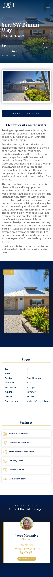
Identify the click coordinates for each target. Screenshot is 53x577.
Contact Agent (27, 559)
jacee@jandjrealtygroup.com (27, 548)
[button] (6, 272)
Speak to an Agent (22, 113)
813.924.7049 (26, 544)
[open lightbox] (26, 86)
